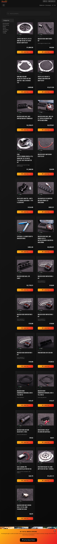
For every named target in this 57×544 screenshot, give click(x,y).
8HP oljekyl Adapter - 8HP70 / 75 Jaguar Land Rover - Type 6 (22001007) (25, 201)
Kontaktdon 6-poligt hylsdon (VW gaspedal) (44, 431)
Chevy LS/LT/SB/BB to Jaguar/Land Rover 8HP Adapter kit (44, 79)
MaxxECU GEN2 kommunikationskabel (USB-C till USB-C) (25, 393)
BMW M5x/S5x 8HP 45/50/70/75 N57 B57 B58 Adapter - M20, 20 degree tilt (24, 79)
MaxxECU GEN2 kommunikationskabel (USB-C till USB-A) (46, 393)
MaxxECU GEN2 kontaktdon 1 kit (24, 354)
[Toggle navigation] (4, 5)
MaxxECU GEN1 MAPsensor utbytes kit (45, 155)
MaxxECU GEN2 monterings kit (45, 40)
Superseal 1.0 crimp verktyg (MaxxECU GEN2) (25, 237)
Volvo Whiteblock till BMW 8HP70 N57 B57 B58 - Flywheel (46, 468)
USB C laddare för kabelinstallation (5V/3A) (24, 468)
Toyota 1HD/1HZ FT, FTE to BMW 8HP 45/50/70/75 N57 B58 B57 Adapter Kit (24, 41)
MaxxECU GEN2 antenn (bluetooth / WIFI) (23, 431)
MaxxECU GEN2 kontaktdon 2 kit (45, 316)
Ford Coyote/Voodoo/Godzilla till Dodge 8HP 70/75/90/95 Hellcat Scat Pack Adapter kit (25, 158)
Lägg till (25, 52)
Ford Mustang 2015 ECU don (45, 353)
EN (54, 5)
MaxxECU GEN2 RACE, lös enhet (23, 277)
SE (52, 5)
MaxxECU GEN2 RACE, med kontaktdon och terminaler (24, 117)
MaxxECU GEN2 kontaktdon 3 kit (24, 316)
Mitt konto (42, 5)
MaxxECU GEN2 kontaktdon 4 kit (45, 277)
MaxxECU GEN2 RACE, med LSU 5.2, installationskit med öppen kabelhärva (45, 118)
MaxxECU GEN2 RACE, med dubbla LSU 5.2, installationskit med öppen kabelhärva (45, 239)
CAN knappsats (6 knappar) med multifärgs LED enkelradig (45, 201)
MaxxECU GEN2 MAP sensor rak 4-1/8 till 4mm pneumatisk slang (24, 507)
